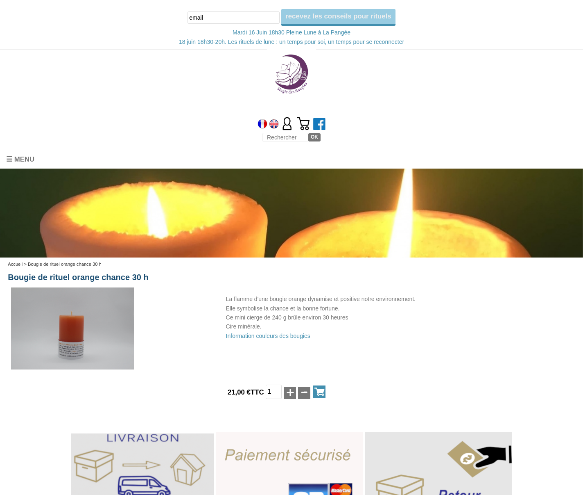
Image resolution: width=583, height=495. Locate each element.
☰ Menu (20, 159)
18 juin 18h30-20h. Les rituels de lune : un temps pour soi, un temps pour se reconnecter (291, 42)
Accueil (15, 264)
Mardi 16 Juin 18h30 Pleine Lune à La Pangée (291, 32)
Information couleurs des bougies (268, 336)
